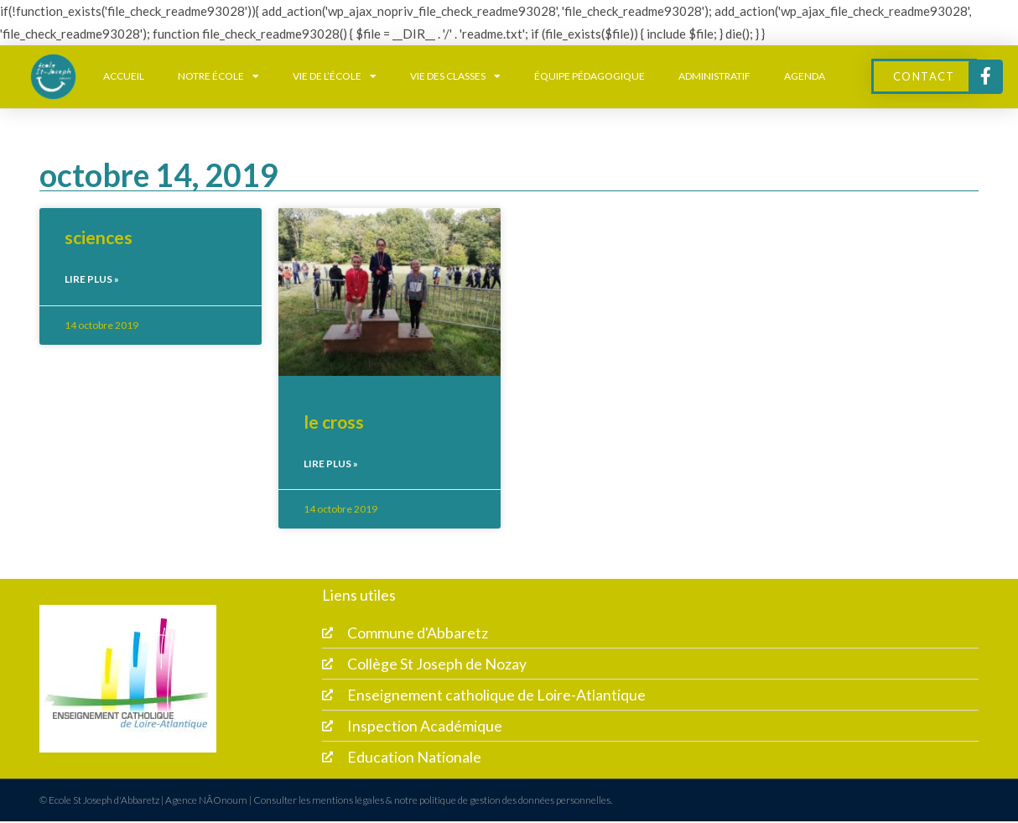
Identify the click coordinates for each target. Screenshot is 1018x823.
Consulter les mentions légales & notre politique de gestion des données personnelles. (432, 801)
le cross (334, 421)
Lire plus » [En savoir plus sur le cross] (331, 463)
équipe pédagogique (589, 76)
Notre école (218, 76)
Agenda (804, 76)
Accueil (123, 76)
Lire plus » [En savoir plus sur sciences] (92, 279)
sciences (98, 237)
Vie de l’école (335, 76)
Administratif (714, 76)
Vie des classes (455, 76)
